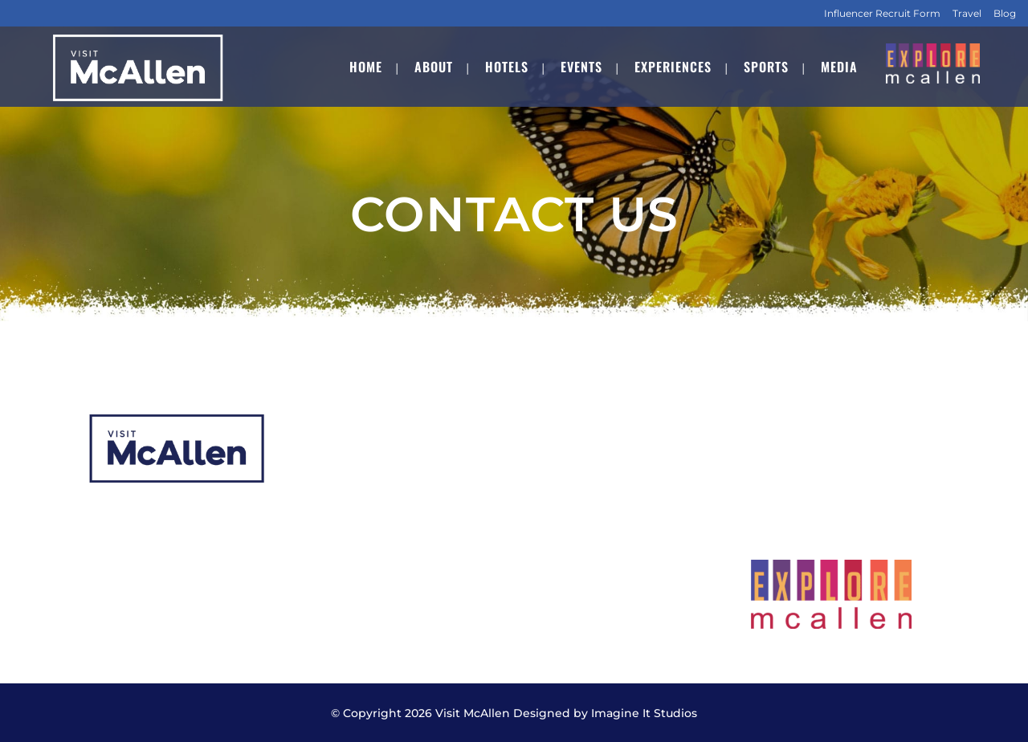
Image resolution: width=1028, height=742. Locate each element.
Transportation (575, 544)
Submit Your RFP (582, 513)
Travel (967, 13)
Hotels (329, 482)
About (328, 451)
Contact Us (564, 576)
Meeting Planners (583, 482)
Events (329, 513)
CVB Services (570, 451)
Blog (1004, 13)
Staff (323, 576)
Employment (349, 607)
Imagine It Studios (644, 713)
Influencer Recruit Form (882, 13)
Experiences (346, 544)
